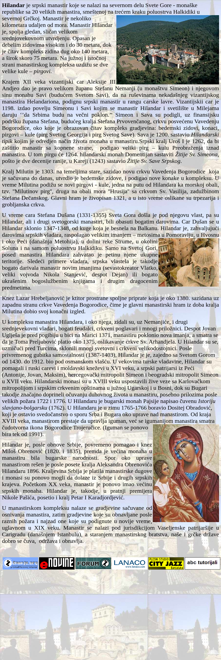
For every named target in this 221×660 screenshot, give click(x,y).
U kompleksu (17, 322)
